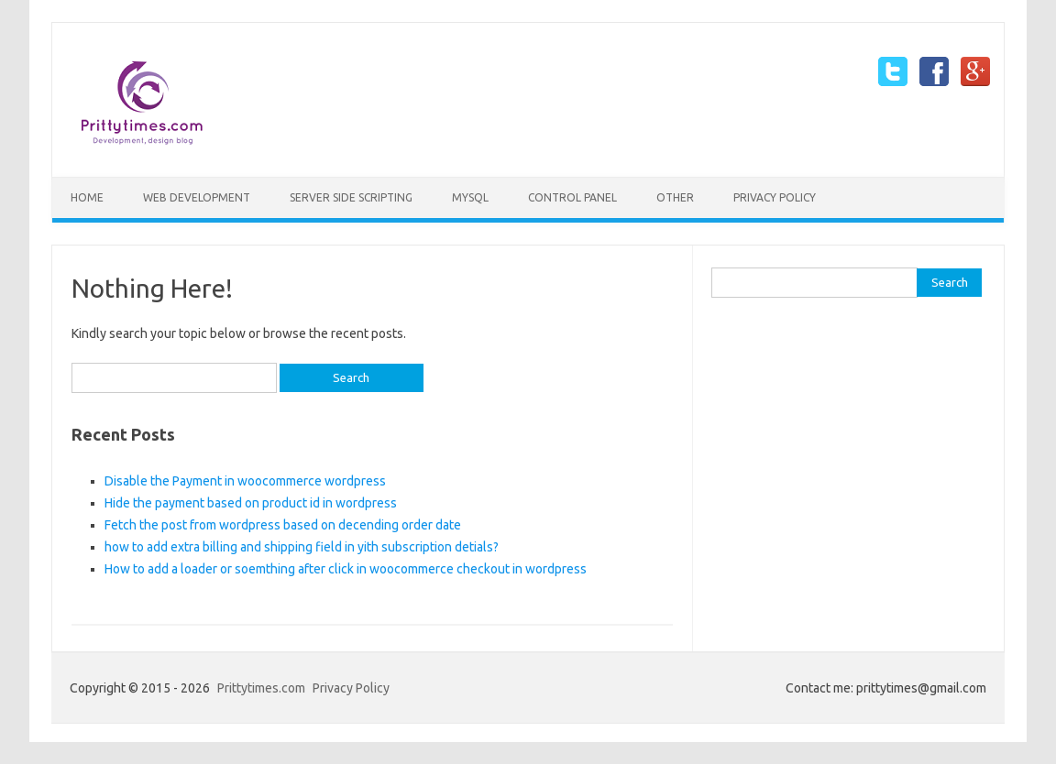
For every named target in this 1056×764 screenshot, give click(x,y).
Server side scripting (351, 197)
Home (87, 197)
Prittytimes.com (261, 688)
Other (675, 197)
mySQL (470, 197)
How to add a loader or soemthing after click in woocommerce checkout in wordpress (345, 569)
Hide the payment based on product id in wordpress (250, 503)
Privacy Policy (774, 197)
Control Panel (572, 197)
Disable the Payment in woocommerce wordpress (245, 481)
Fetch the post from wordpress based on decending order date (282, 525)
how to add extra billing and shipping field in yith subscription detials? (301, 547)
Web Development (196, 197)
